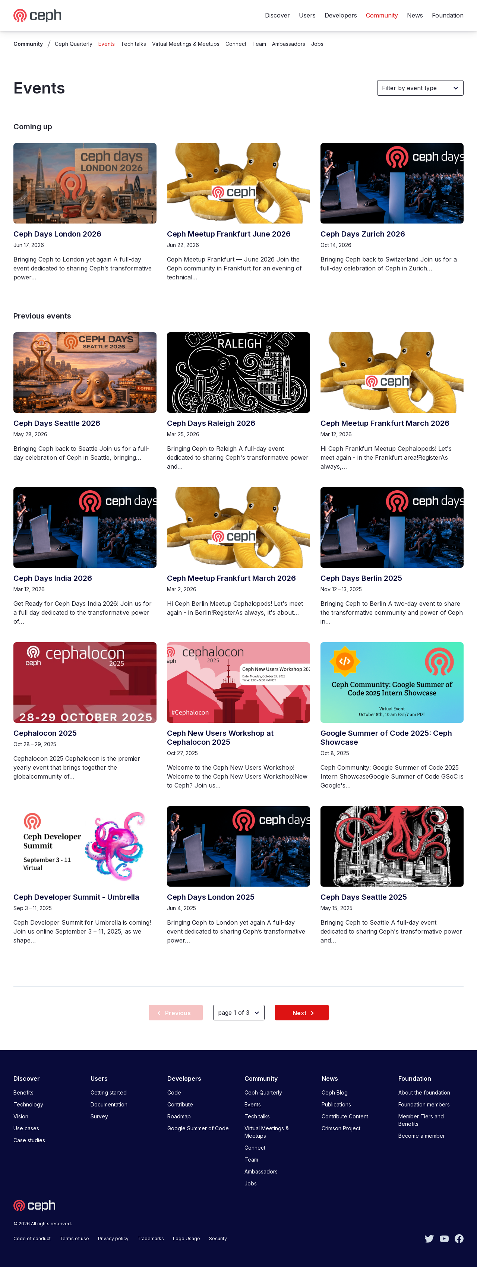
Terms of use (74, 1238)
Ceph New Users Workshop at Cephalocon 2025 (220, 738)
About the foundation (424, 1092)
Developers (341, 15)
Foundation (448, 15)
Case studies (29, 1140)
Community (382, 15)
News (415, 15)
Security (218, 1238)
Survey (99, 1116)
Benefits (23, 1092)
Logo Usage (186, 1238)
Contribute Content (345, 1116)
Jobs (317, 44)
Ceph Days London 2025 (211, 897)
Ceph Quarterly (73, 44)
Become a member (421, 1136)
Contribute (180, 1104)
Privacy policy (113, 1238)
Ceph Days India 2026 (52, 578)
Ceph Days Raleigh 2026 (211, 423)
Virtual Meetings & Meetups (185, 44)
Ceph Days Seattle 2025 (363, 897)
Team (259, 44)
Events (106, 44)
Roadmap (179, 1116)
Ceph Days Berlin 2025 (361, 578)
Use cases (26, 1128)
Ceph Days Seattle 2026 (56, 423)
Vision (20, 1116)
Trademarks (151, 1238)
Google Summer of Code (198, 1128)
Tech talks (133, 44)
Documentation (109, 1104)
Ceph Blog (335, 1092)
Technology (28, 1104)
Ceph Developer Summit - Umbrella (76, 897)
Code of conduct (32, 1238)
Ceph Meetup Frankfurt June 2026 (229, 233)
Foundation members (424, 1104)
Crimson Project (341, 1128)
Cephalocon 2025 (45, 733)
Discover (277, 15)
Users (307, 15)
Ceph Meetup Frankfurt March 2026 (384, 423)
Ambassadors (288, 44)
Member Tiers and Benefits (421, 1120)
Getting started (109, 1092)
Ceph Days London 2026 (57, 233)
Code (174, 1092)
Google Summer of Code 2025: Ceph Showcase (386, 738)
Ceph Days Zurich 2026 (362, 233)
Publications (336, 1104)
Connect (235, 44)
